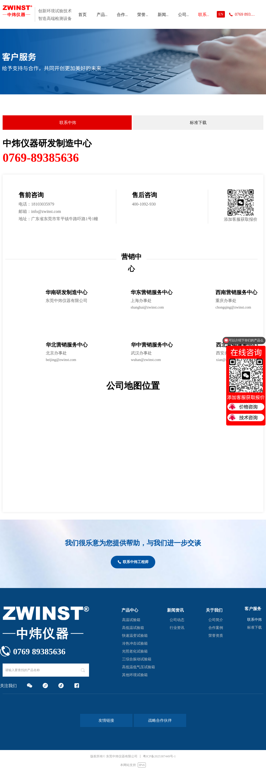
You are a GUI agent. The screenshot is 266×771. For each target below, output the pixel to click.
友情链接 (106, 720)
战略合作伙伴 (160, 720)
